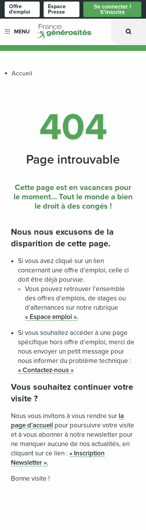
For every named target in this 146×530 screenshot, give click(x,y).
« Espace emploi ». (51, 317)
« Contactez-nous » (46, 370)
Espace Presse (57, 9)
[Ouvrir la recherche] (128, 31)
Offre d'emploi (19, 9)
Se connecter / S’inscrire (112, 9)
